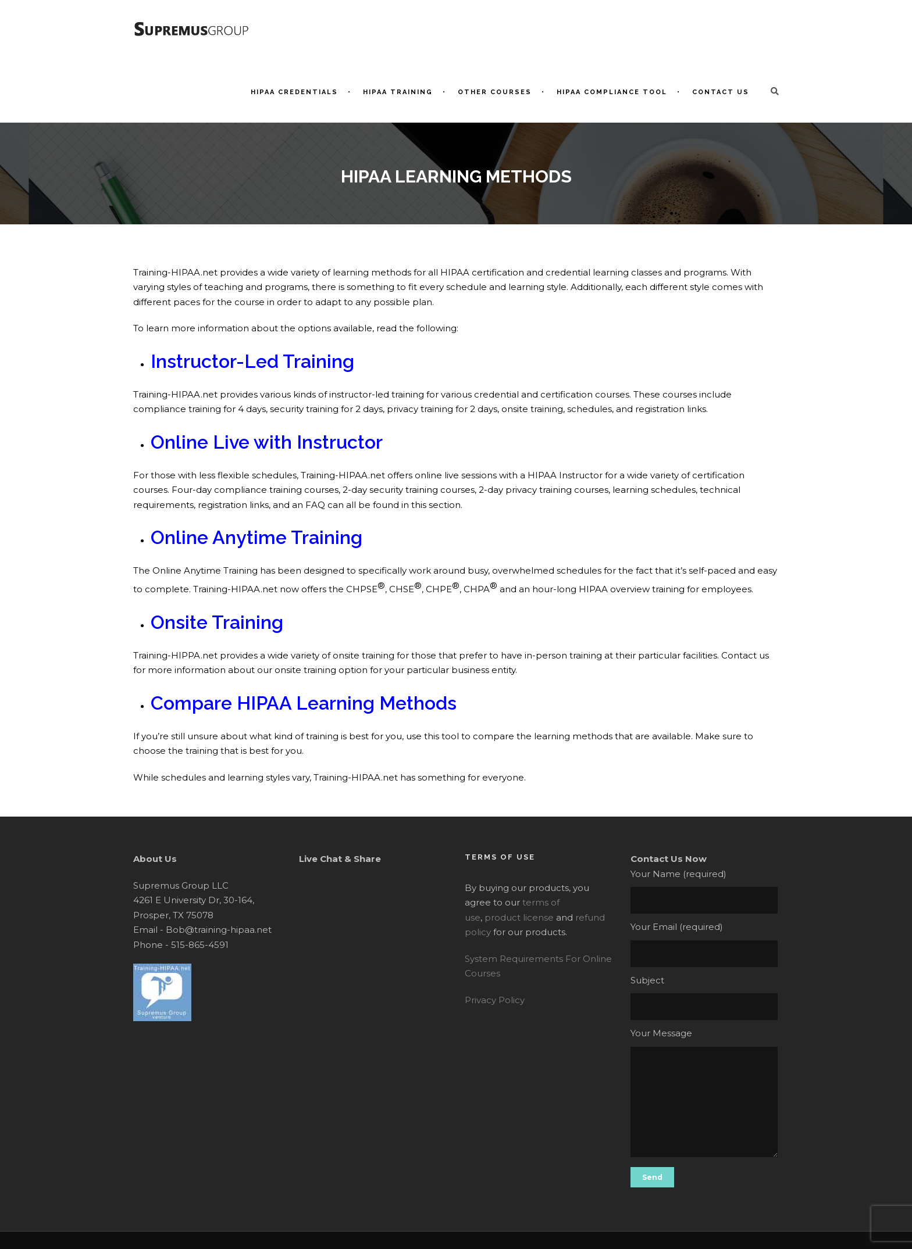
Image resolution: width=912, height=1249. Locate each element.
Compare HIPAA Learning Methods (304, 703)
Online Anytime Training (256, 537)
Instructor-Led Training (252, 361)
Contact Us (720, 92)
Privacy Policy (495, 999)
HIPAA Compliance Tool (612, 92)
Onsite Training (217, 622)
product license (519, 917)
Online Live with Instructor (267, 442)
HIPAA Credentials (294, 92)
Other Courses (495, 92)
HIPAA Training (398, 92)
